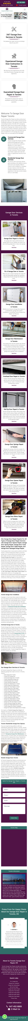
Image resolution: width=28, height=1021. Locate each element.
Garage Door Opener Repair (14, 989)
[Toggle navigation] (25, 9)
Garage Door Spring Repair (14, 985)
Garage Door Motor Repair (14, 994)
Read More (14, 247)
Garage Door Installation (14, 983)
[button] (9, 925)
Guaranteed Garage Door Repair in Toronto (14, 93)
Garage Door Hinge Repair (14, 992)
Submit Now (14, 818)
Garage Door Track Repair (14, 990)
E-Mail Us (15, 1009)
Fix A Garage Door (14, 981)
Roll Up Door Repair (14, 987)
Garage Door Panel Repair (14, 996)
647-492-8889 (21, 2)
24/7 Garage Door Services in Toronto (14, 36)
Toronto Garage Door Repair (17, 1018)
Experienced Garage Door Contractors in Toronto (14, 64)
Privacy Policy (14, 998)
